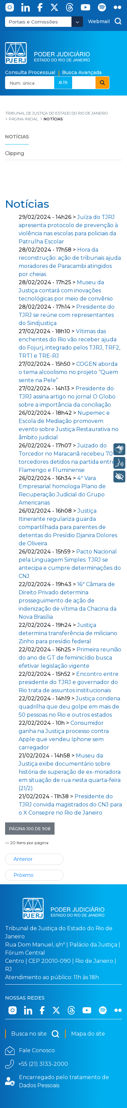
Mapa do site (88, 1033)
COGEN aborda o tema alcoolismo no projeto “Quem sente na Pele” (68, 372)
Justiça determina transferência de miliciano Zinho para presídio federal (68, 633)
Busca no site (35, 1033)
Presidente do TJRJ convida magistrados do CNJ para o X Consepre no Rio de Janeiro (70, 804)
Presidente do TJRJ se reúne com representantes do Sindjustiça (66, 315)
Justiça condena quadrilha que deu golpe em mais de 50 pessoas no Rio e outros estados (69, 706)
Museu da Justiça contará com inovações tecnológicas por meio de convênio (66, 290)
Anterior (23, 859)
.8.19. (63, 82)
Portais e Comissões (33, 21)
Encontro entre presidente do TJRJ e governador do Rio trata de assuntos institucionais (69, 682)
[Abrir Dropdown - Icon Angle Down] (77, 21)
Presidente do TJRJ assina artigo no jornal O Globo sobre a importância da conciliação (67, 396)
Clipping (14, 153)
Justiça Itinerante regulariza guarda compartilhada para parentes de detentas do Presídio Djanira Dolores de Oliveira (68, 527)
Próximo (24, 875)
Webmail (99, 21)
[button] (30, 828)
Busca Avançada (82, 72)
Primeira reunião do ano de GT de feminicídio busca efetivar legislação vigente (70, 657)
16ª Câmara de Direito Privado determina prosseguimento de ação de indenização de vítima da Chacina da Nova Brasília (68, 600)
